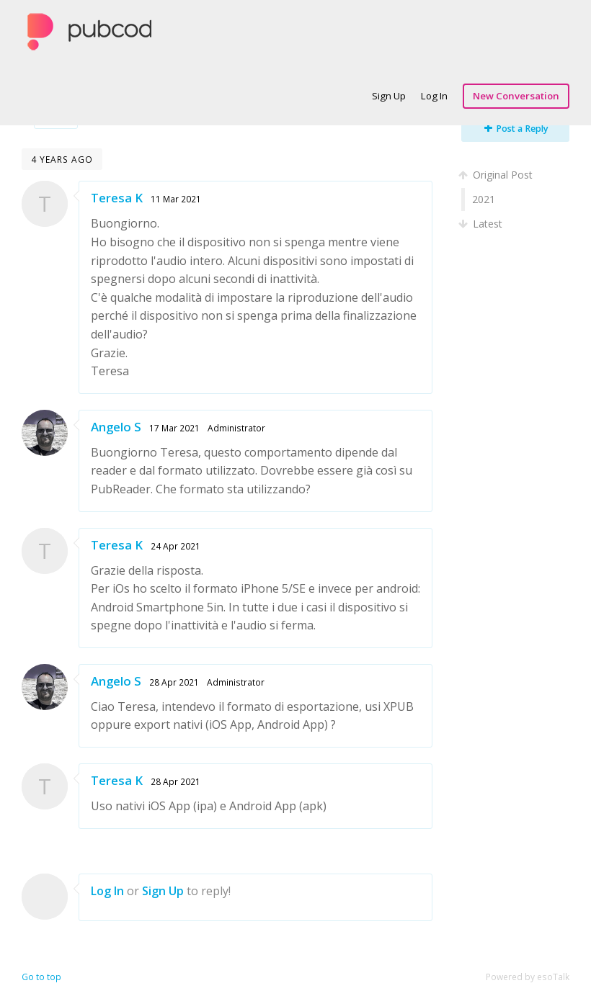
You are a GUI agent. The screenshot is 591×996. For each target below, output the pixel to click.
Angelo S (116, 426)
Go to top (41, 977)
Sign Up (389, 95)
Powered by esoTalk (527, 977)
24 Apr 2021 (175, 546)
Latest (481, 223)
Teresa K (117, 197)
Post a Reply (516, 128)
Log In (434, 95)
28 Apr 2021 (174, 682)
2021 (483, 199)
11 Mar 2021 (176, 199)
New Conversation (516, 95)
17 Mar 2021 (174, 428)
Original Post (497, 174)
